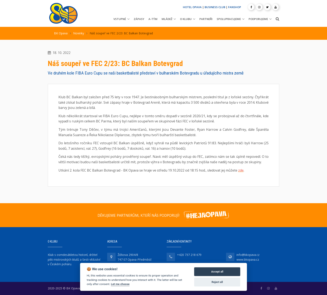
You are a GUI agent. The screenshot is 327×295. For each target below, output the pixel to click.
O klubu (186, 19)
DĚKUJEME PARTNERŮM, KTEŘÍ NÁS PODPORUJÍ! (138, 215)
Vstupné (119, 19)
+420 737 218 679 (189, 255)
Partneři (206, 19)
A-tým (152, 19)
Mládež (167, 19)
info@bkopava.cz (247, 255)
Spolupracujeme (229, 19)
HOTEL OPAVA (192, 7)
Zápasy (139, 19)
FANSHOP (234, 7)
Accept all (217, 271)
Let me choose (120, 284)
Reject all (217, 282)
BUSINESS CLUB (215, 7)
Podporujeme (258, 19)
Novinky (78, 33)
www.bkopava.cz (247, 259)
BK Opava (61, 33)
